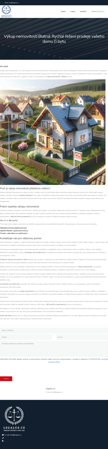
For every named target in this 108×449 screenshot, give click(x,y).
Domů (63, 11)
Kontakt (83, 11)
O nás (72, 11)
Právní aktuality (97, 11)
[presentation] (16, 370)
